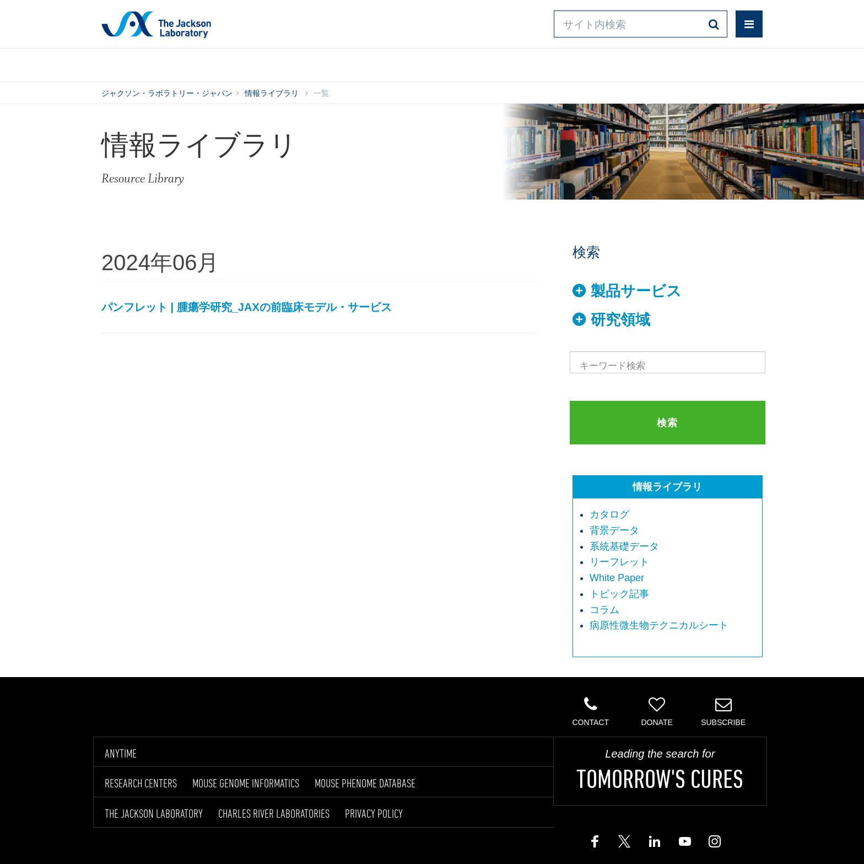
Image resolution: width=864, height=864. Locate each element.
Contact (590, 711)
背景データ (614, 530)
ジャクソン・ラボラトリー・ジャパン (167, 93)
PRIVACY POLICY (374, 813)
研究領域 (620, 320)
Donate (656, 711)
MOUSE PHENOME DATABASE (365, 783)
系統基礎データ (624, 546)
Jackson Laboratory (156, 24)
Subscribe (723, 711)
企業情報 (715, 62)
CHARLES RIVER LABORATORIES (274, 813)
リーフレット (619, 561)
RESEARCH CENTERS (141, 783)
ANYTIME (121, 753)
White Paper (617, 577)
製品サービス (636, 291)
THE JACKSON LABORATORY (154, 813)
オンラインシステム (399, 62)
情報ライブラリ (269, 62)
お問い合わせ (526, 62)
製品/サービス (153, 62)
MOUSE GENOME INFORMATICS (245, 783)
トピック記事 (619, 593)
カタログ (609, 514)
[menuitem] (673, 515)
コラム (604, 609)
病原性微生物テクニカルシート (659, 625)
